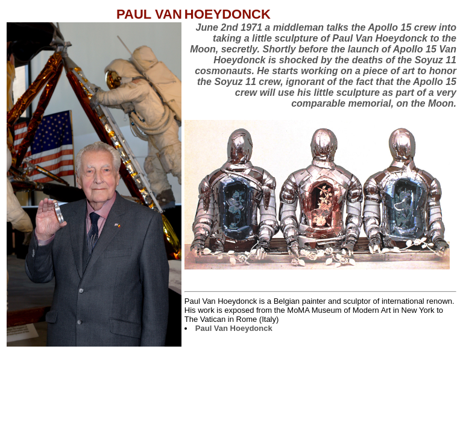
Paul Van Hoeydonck (233, 328)
